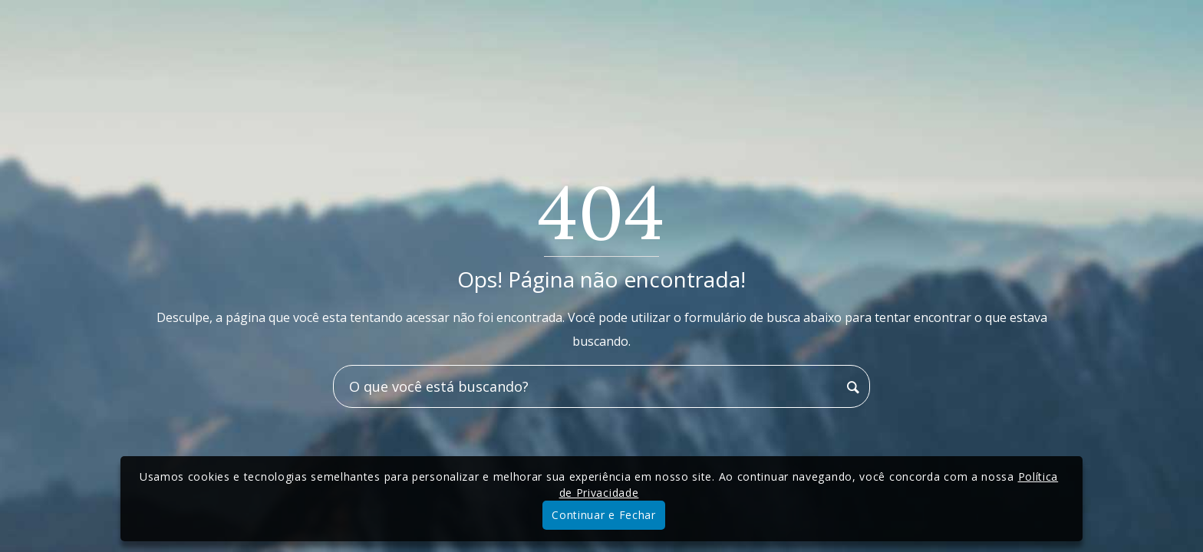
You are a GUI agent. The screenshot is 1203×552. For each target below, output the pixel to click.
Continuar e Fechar (604, 515)
